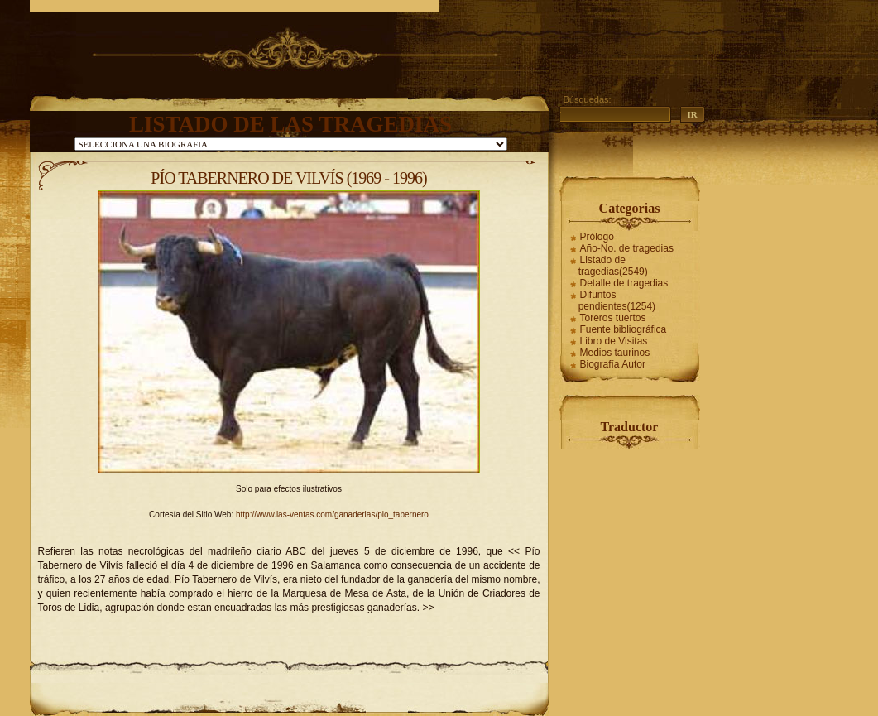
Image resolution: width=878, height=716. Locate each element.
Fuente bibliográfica (623, 329)
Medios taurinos (615, 352)
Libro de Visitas (614, 341)
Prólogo (597, 237)
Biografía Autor (612, 364)
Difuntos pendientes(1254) (616, 300)
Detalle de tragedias (624, 283)
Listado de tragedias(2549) (613, 265)
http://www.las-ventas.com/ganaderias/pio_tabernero (332, 514)
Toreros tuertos (613, 318)
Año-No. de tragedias (627, 248)
